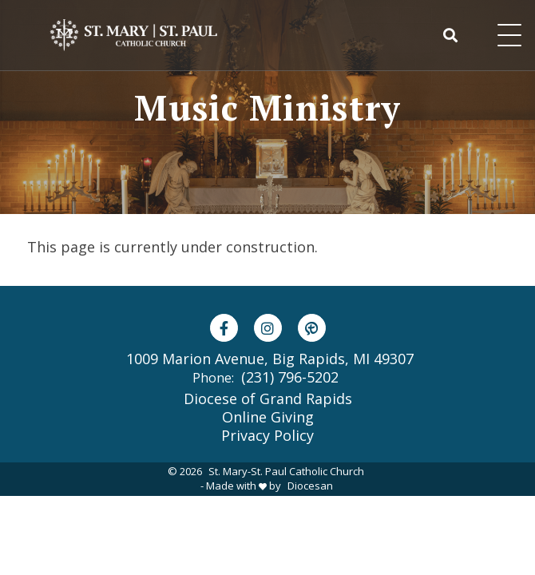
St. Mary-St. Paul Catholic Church (286, 471)
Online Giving (268, 417)
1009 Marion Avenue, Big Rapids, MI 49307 (270, 359)
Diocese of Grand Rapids (268, 398)
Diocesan (310, 485)
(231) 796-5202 (290, 377)
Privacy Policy (267, 435)
